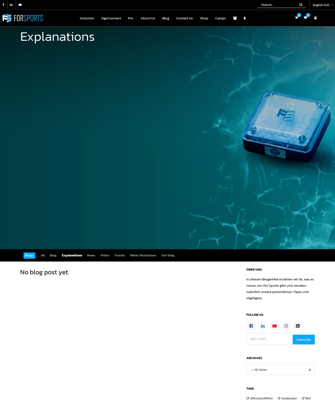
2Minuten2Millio (261, 398)
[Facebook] (251, 326)
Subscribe (303, 339)
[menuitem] (87, 18)
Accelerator (289, 398)
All (43, 255)
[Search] (301, 4)
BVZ (308, 398)
